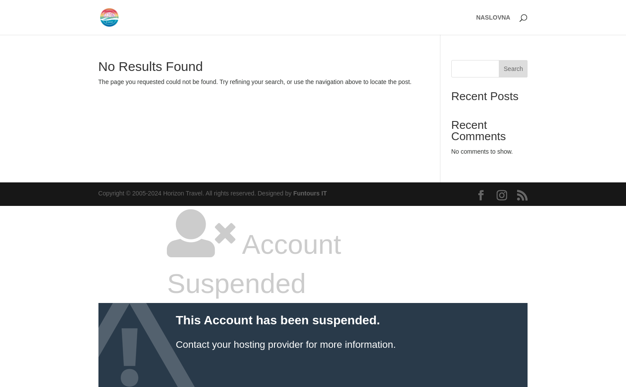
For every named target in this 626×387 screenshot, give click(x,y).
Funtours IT (310, 193)
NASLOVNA (493, 17)
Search (513, 68)
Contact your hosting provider (239, 344)
